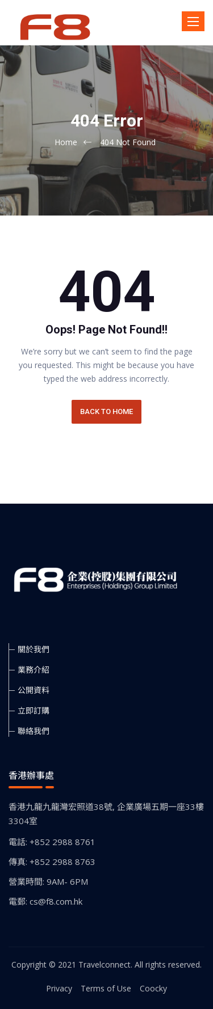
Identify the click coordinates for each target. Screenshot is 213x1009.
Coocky (153, 988)
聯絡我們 (33, 730)
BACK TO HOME (106, 411)
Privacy (59, 988)
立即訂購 (33, 710)
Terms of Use (106, 988)
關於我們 (33, 649)
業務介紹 (33, 669)
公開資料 (33, 690)
